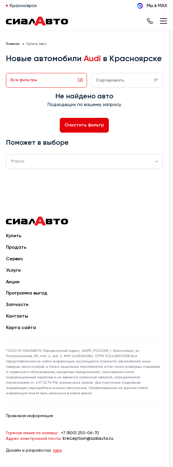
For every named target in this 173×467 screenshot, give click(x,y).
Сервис (14, 259)
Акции (13, 282)
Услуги (13, 270)
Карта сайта (21, 328)
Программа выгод (26, 293)
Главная (13, 44)
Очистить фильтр (84, 125)
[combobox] (84, 161)
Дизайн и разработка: (34, 450)
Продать (16, 247)
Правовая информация (29, 416)
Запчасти (17, 304)
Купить (13, 236)
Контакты (17, 316)
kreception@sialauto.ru (88, 438)
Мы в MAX (152, 6)
